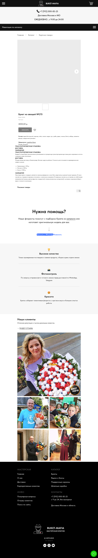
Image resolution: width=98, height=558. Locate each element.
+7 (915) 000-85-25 (49, 11)
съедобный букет (31, 142)
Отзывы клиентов (24, 500)
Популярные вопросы (26, 496)
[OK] (49, 546)
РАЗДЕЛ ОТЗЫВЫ (26, 328)
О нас (20, 478)
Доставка (21, 482)
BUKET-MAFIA (52, 3)
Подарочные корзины (60, 482)
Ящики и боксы (57, 478)
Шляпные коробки (59, 486)
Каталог (31, 35)
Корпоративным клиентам (28, 486)
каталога (71, 218)
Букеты (54, 474)
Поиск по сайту (24, 504)
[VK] (44, 546)
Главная (20, 35)
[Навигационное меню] (3, 3)
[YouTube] (53, 546)
